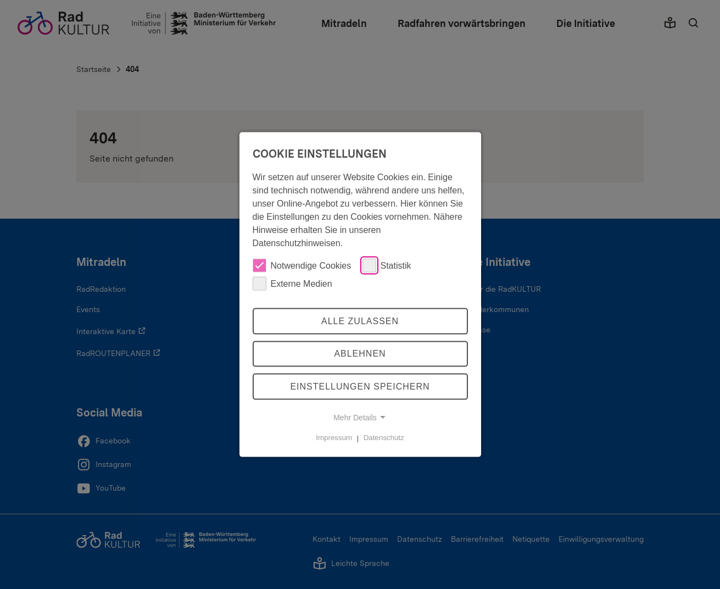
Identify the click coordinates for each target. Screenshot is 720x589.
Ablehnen (360, 353)
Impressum (334, 438)
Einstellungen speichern (359, 386)
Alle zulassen (360, 320)
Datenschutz (384, 438)
